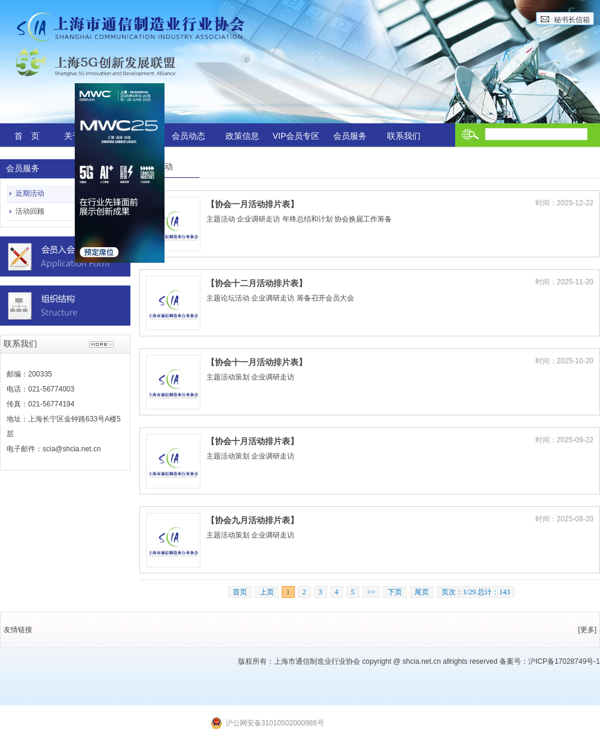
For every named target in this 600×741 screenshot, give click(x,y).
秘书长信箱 (572, 20)
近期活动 (30, 193)
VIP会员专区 (296, 136)
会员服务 (350, 136)
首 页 (26, 136)
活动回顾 (30, 211)
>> (371, 592)
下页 (395, 592)
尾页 (422, 592)
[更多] (587, 629)
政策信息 (242, 136)
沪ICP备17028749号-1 (564, 661)
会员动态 (188, 136)
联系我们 (404, 136)
